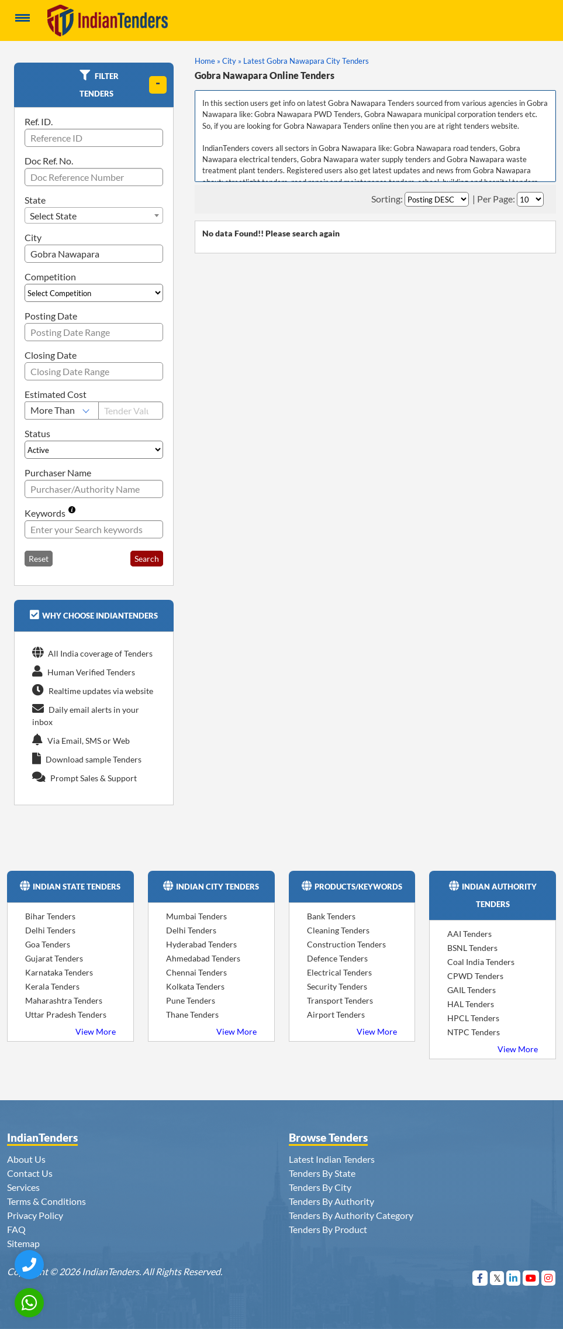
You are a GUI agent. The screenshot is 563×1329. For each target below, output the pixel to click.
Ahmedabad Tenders (203, 958)
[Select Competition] (94, 293)
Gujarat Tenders (54, 958)
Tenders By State (322, 1173)
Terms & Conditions (46, 1201)
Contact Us (30, 1173)
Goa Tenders (47, 944)
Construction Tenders (346, 944)
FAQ (16, 1229)
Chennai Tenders (196, 972)
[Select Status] (94, 450)
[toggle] (158, 85)
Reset (39, 559)
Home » (207, 61)
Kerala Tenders (52, 986)
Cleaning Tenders (338, 930)
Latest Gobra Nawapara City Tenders (306, 61)
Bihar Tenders (50, 916)
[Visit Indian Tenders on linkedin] (513, 1277)
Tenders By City (320, 1187)
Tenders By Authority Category (351, 1215)
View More (95, 1031)
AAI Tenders (469, 934)
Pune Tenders (190, 1000)
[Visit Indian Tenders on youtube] (531, 1277)
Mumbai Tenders (196, 916)
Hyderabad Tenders (201, 944)
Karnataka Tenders (59, 972)
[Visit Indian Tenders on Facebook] (480, 1277)
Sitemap (23, 1243)
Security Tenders (337, 986)
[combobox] (94, 215)
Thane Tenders (192, 1014)
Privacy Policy (35, 1215)
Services (23, 1187)
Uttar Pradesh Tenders (65, 1014)
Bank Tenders (331, 916)
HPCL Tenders (473, 1018)
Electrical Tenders (339, 972)
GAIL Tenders (471, 990)
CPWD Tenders (475, 976)
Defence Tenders (337, 958)
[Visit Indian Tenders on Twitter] (497, 1277)
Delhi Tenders (50, 930)
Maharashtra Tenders (63, 1000)
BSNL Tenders (472, 948)
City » (231, 61)
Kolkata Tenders (195, 986)
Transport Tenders (340, 1000)
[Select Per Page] (530, 199)
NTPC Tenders (473, 1032)
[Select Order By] (437, 199)
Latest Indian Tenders (332, 1159)
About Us (26, 1159)
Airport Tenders (336, 1014)
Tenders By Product (328, 1229)
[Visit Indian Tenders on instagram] (548, 1277)
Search (146, 559)
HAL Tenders (470, 1004)
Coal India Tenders (480, 962)
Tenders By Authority (331, 1201)
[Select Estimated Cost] (62, 410)
